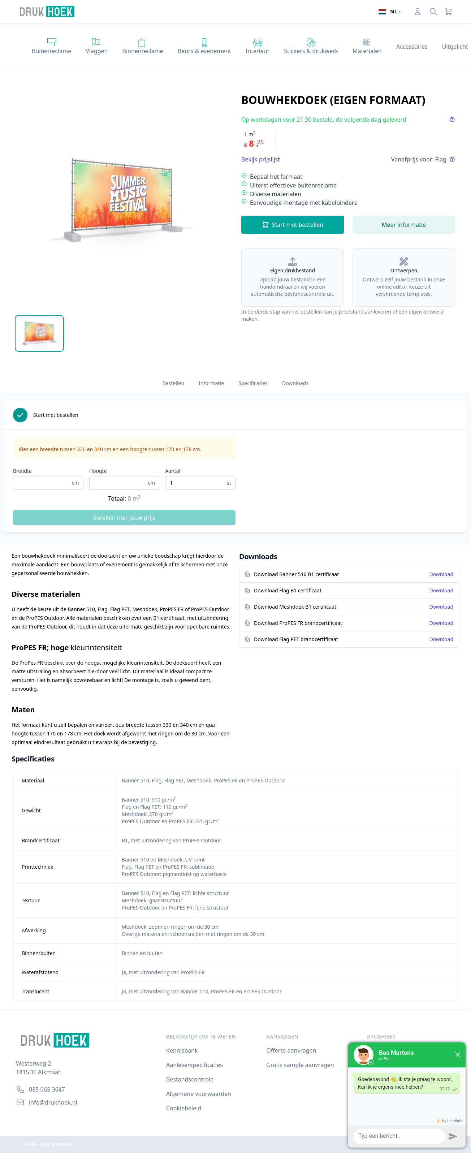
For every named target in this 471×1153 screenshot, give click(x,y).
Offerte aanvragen (291, 1050)
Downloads (295, 383)
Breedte (22, 470)
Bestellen (173, 383)
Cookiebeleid (183, 1108)
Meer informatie (404, 225)
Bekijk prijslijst (260, 159)
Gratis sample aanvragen (300, 1065)
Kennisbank (182, 1050)
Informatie (211, 383)
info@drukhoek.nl (53, 1102)
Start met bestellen (293, 225)
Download (441, 574)
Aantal (172, 470)
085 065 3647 (47, 1089)
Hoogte (98, 470)
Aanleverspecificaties (194, 1065)
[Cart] (448, 11)
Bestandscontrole (189, 1079)
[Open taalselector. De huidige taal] (390, 12)
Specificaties (253, 383)
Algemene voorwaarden (198, 1094)
